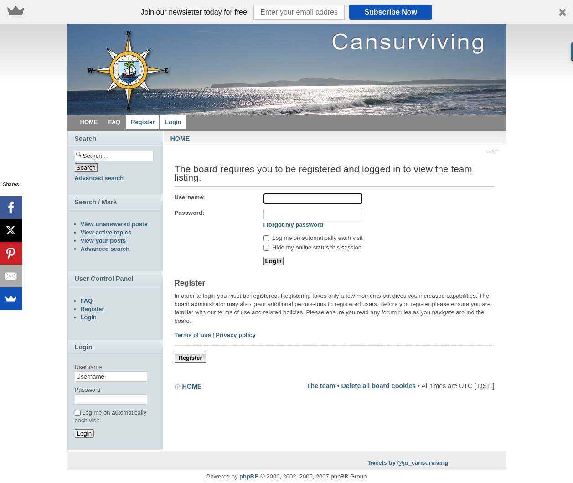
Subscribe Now (390, 12)
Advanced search (99, 178)
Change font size (492, 152)
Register (190, 357)
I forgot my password (293, 224)
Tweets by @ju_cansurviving (407, 462)
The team (321, 386)
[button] (286, 12)
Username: (190, 197)
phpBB (249, 476)
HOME (180, 138)
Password (88, 389)
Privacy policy (235, 335)
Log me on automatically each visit (313, 237)
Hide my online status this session (312, 247)
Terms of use (193, 335)
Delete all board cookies (378, 386)
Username (88, 367)
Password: (190, 212)
